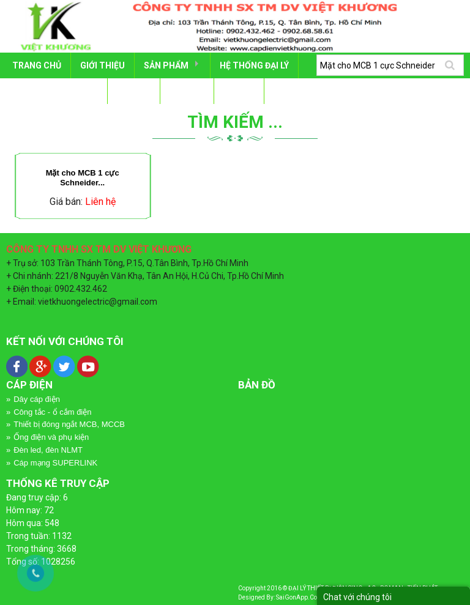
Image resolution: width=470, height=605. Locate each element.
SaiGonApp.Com (299, 597)
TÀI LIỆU (134, 91)
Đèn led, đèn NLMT (48, 450)
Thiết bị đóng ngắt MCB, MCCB (69, 424)
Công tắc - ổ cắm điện (52, 412)
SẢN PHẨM (166, 65)
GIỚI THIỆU (102, 65)
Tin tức (187, 91)
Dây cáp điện (36, 399)
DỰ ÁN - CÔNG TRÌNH (55, 91)
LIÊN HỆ (239, 91)
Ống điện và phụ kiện (51, 437)
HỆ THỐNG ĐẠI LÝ (254, 65)
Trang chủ (36, 65)
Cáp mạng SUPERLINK (55, 462)
